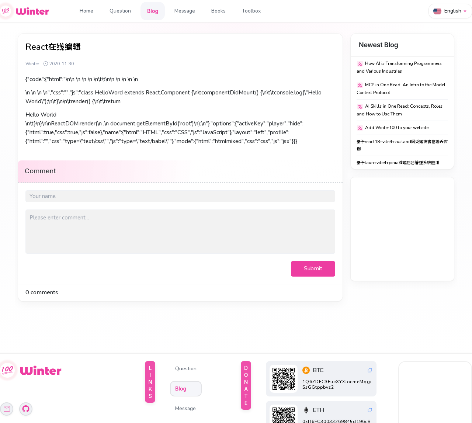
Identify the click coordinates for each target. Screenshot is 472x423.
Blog (152, 11)
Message (184, 10)
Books (218, 10)
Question (120, 10)
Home (86, 10)
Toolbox (251, 10)
